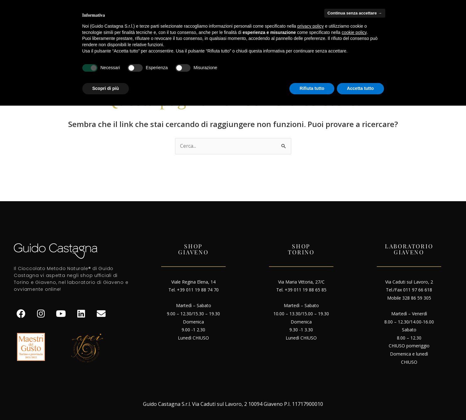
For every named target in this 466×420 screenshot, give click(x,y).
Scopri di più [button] (105, 88)
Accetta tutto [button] (360, 88)
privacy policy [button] (310, 26)
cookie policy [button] (354, 32)
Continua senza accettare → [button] (354, 13)
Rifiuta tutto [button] (311, 88)
